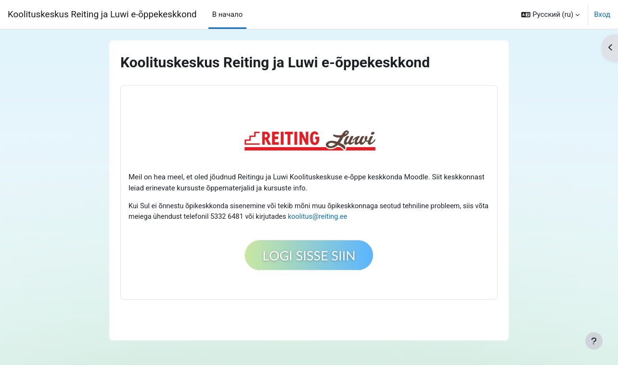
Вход (602, 14)
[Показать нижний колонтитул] (594, 341)
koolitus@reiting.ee (340, 217)
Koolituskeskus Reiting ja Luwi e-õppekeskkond (102, 14)
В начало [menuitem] (227, 14)
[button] (550, 14)
